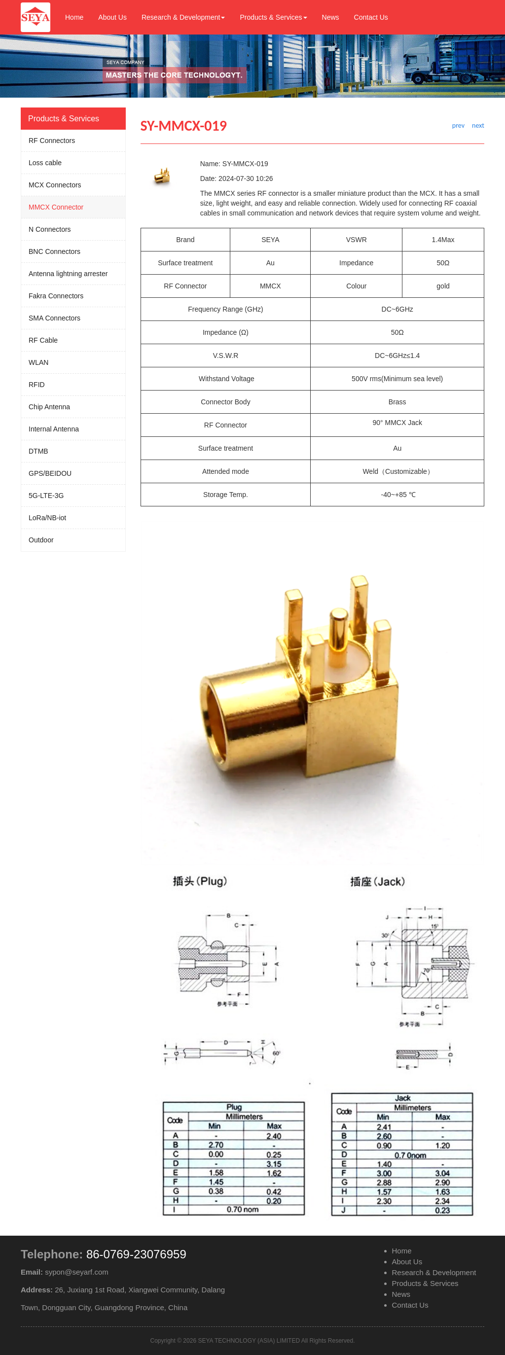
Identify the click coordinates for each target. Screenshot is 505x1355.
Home (74, 17)
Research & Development (183, 17)
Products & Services (273, 17)
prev (458, 125)
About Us (112, 17)
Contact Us (371, 17)
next (478, 125)
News (330, 17)
